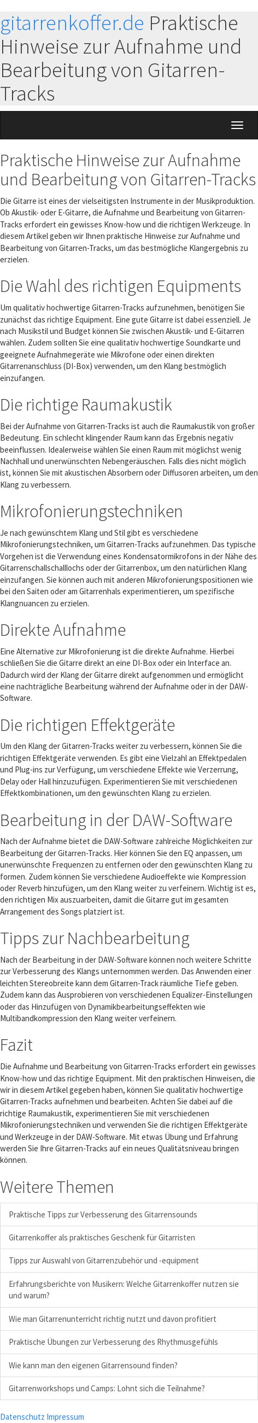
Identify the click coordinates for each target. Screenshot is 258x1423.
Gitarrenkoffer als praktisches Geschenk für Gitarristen (102, 1237)
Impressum (65, 1417)
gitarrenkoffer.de (72, 22)
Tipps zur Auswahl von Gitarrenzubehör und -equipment (104, 1260)
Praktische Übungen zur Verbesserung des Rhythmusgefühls (113, 1342)
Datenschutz (22, 1417)
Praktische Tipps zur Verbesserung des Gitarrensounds (103, 1214)
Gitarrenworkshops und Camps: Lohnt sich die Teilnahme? (107, 1388)
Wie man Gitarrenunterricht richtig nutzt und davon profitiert (112, 1319)
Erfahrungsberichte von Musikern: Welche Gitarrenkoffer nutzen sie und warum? (124, 1290)
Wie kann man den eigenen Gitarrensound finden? (93, 1365)
